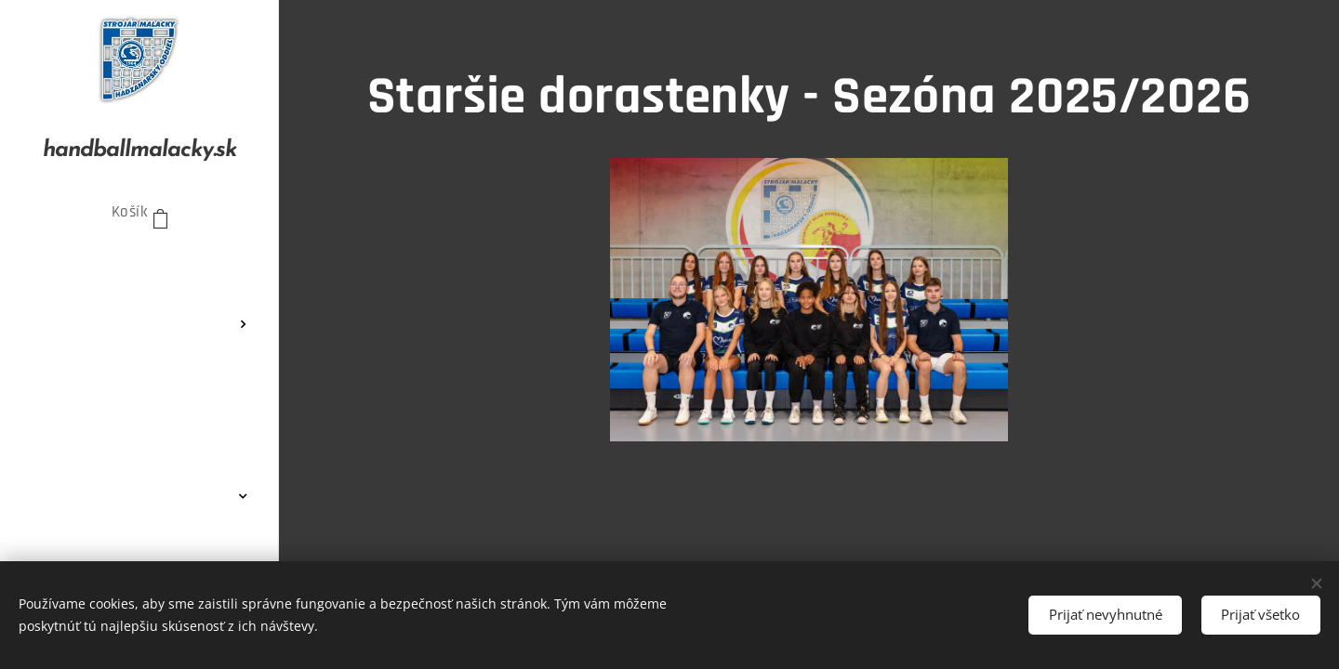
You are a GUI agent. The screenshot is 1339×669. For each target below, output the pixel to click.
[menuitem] (139, 269)
